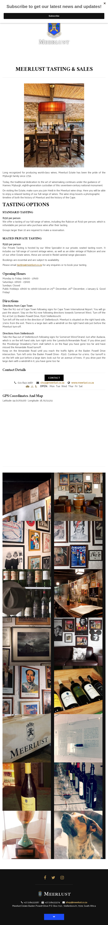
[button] (54, 917)
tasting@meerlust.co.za (29, 265)
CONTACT (54, 377)
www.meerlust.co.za (82, 382)
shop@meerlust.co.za (52, 382)
